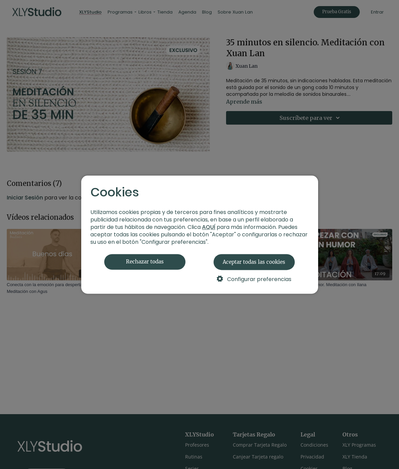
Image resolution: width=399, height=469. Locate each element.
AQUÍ (208, 227)
